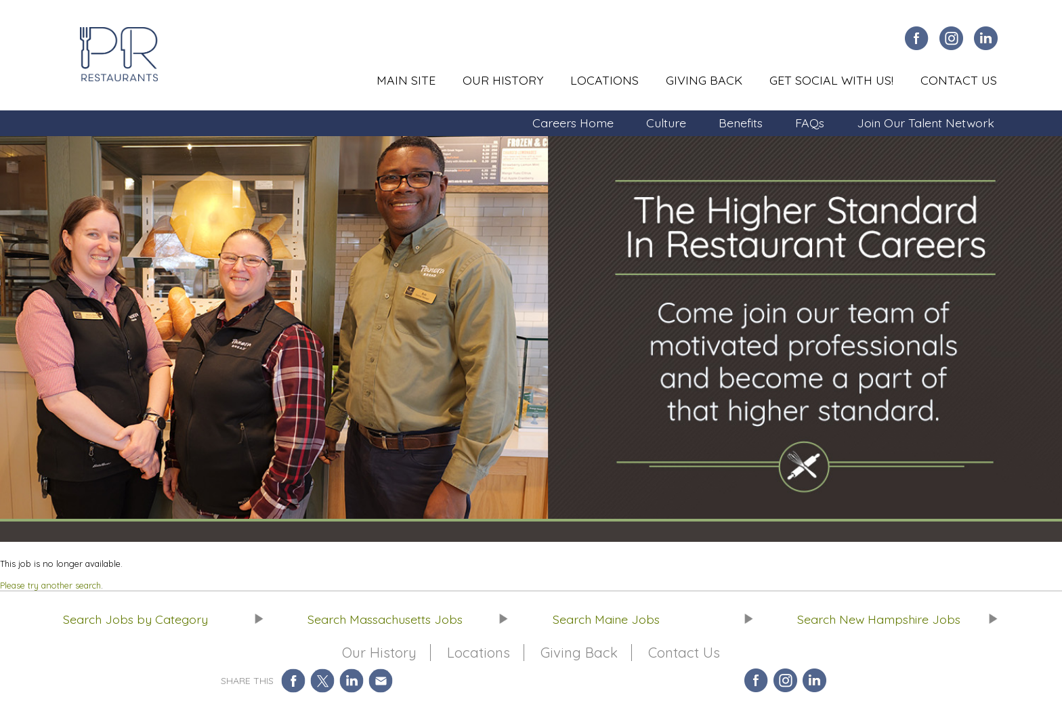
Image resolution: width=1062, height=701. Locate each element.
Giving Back (704, 79)
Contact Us (958, 79)
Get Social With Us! (831, 79)
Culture (666, 122)
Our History (503, 79)
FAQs (809, 122)
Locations (604, 79)
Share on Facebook (293, 680)
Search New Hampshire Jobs (878, 619)
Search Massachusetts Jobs (385, 619)
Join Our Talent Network (925, 122)
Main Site (406, 79)
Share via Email (381, 680)
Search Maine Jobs (606, 619)
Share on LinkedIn (352, 680)
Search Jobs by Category (135, 619)
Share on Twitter (323, 680)
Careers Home (573, 122)
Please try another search (50, 585)
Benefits (741, 122)
